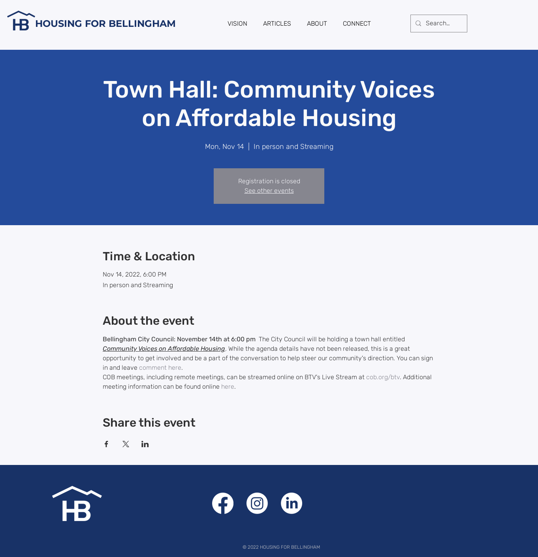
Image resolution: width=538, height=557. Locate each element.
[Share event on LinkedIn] (145, 444)
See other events (269, 190)
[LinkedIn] (291, 503)
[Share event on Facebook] (106, 444)
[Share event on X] (126, 444)
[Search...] (438, 23)
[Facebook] (222, 503)
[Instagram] (257, 503)
